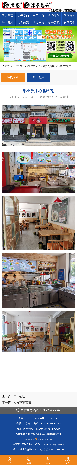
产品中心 (38, 15)
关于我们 (23, 15)
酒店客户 (38, 77)
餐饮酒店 (49, 66)
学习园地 (7, 22)
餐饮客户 (65, 66)
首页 (19, 66)
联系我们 (69, 22)
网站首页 (7, 15)
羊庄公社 (19, 396)
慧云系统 (54, 22)
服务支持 (38, 22)
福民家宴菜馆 (22, 402)
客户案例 (54, 15)
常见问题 (23, 22)
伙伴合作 (69, 15)
